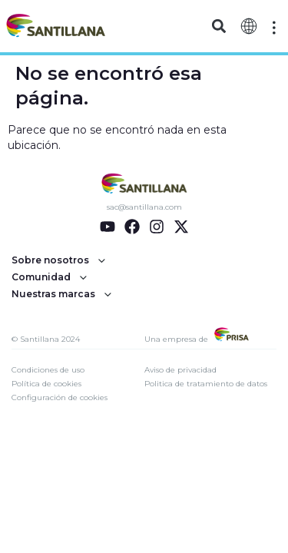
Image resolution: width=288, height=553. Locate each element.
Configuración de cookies (60, 397)
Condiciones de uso (48, 370)
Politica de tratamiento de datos (205, 384)
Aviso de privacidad (180, 370)
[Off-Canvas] (274, 27)
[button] (219, 26)
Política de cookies (46, 384)
